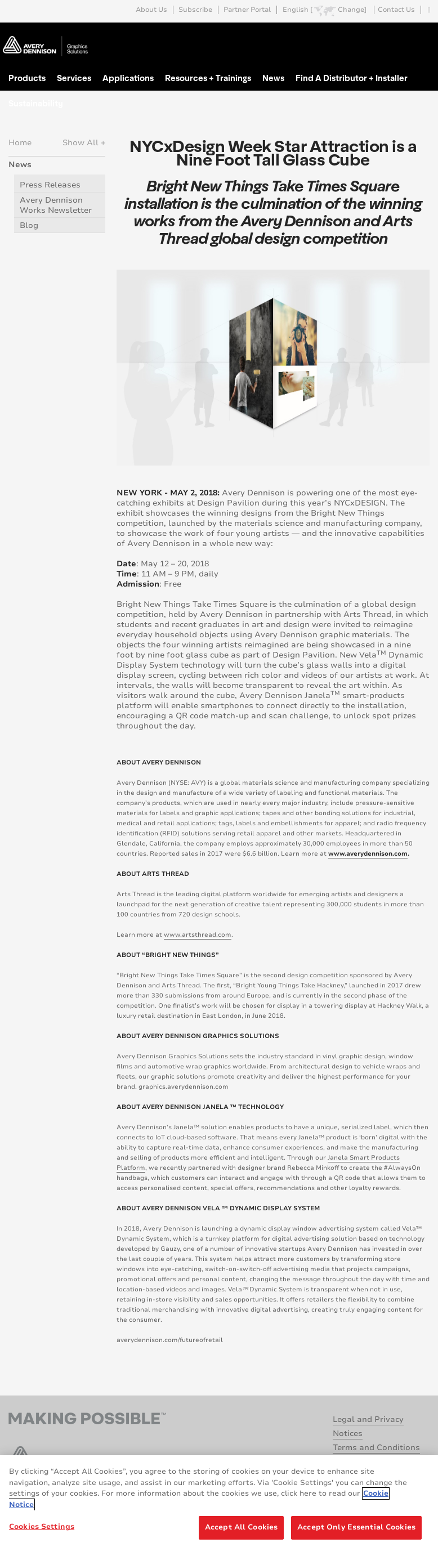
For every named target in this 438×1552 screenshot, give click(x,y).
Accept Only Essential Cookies (356, 1527)
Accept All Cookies (241, 1527)
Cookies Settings (41, 1527)
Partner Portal (247, 10)
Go (420, 35)
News (273, 78)
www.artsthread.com (197, 935)
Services (74, 78)
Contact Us (396, 10)
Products (27, 78)
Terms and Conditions (376, 1447)
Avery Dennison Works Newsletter (56, 205)
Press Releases (50, 185)
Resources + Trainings (208, 78)
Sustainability (35, 103)
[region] (219, 1503)
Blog (29, 225)
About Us (151, 10)
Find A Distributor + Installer (352, 78)
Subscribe (195, 10)
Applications (128, 78)
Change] (352, 10)
